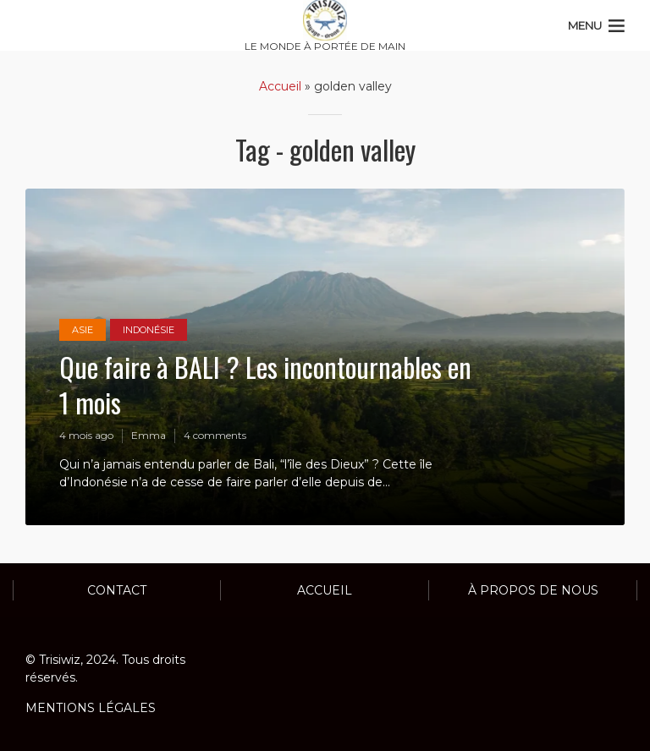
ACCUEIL (324, 590)
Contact (116, 590)
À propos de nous (533, 590)
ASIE (82, 330)
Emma (148, 435)
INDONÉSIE (148, 330)
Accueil (280, 86)
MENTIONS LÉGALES (90, 707)
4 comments (215, 435)
